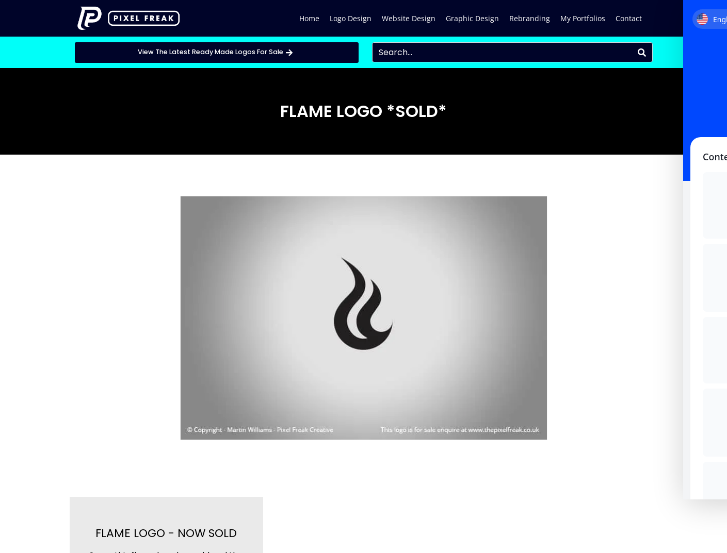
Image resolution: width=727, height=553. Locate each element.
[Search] (642, 52)
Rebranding (529, 18)
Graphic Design (472, 18)
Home (309, 18)
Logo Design (350, 18)
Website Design (408, 18)
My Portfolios (582, 18)
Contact (629, 18)
